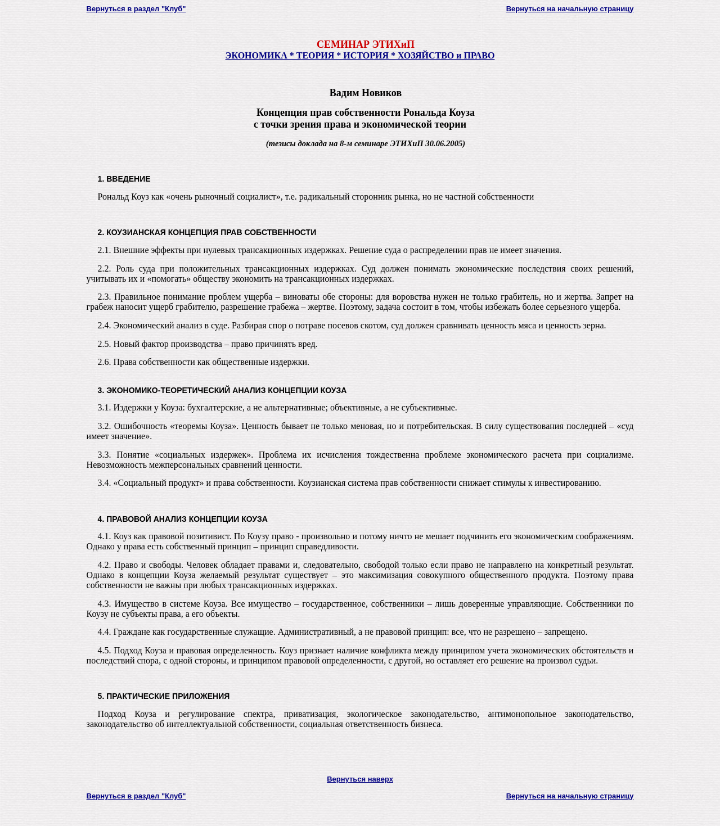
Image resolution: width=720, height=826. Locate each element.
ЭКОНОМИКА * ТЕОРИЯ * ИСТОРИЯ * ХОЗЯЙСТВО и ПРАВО (360, 55)
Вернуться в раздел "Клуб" (136, 8)
